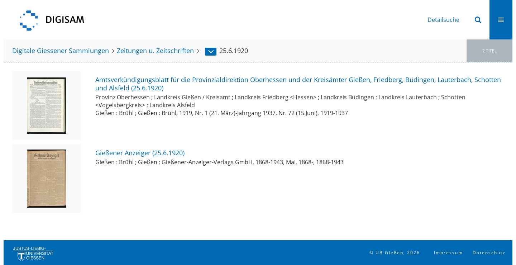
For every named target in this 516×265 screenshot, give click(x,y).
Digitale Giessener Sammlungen (60, 50)
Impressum (448, 253)
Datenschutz (489, 253)
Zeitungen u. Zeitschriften (155, 50)
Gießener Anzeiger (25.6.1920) (140, 152)
